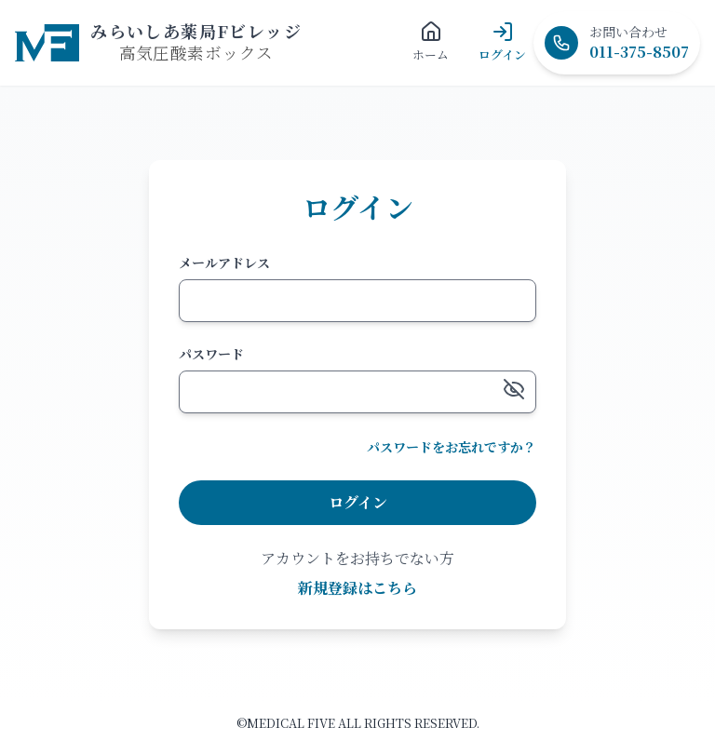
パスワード (211, 353)
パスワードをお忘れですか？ (451, 447)
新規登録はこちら (357, 588)
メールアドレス (224, 262)
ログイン (358, 502)
